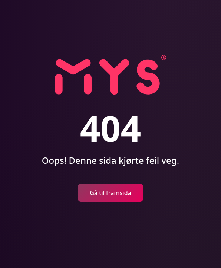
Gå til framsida (110, 193)
